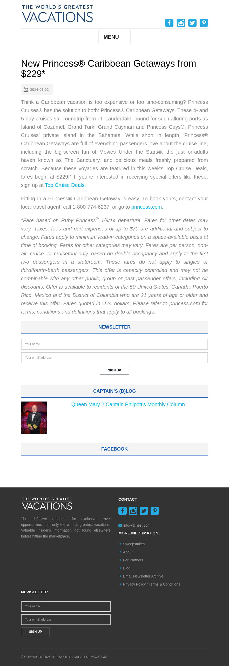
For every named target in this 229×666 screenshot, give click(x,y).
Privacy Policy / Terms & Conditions (151, 584)
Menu (111, 37)
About (128, 552)
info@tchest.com (134, 525)
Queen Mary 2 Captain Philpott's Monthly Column (128, 404)
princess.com (146, 207)
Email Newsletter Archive (143, 576)
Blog (126, 568)
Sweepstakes (134, 544)
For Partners (133, 560)
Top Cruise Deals (64, 185)
